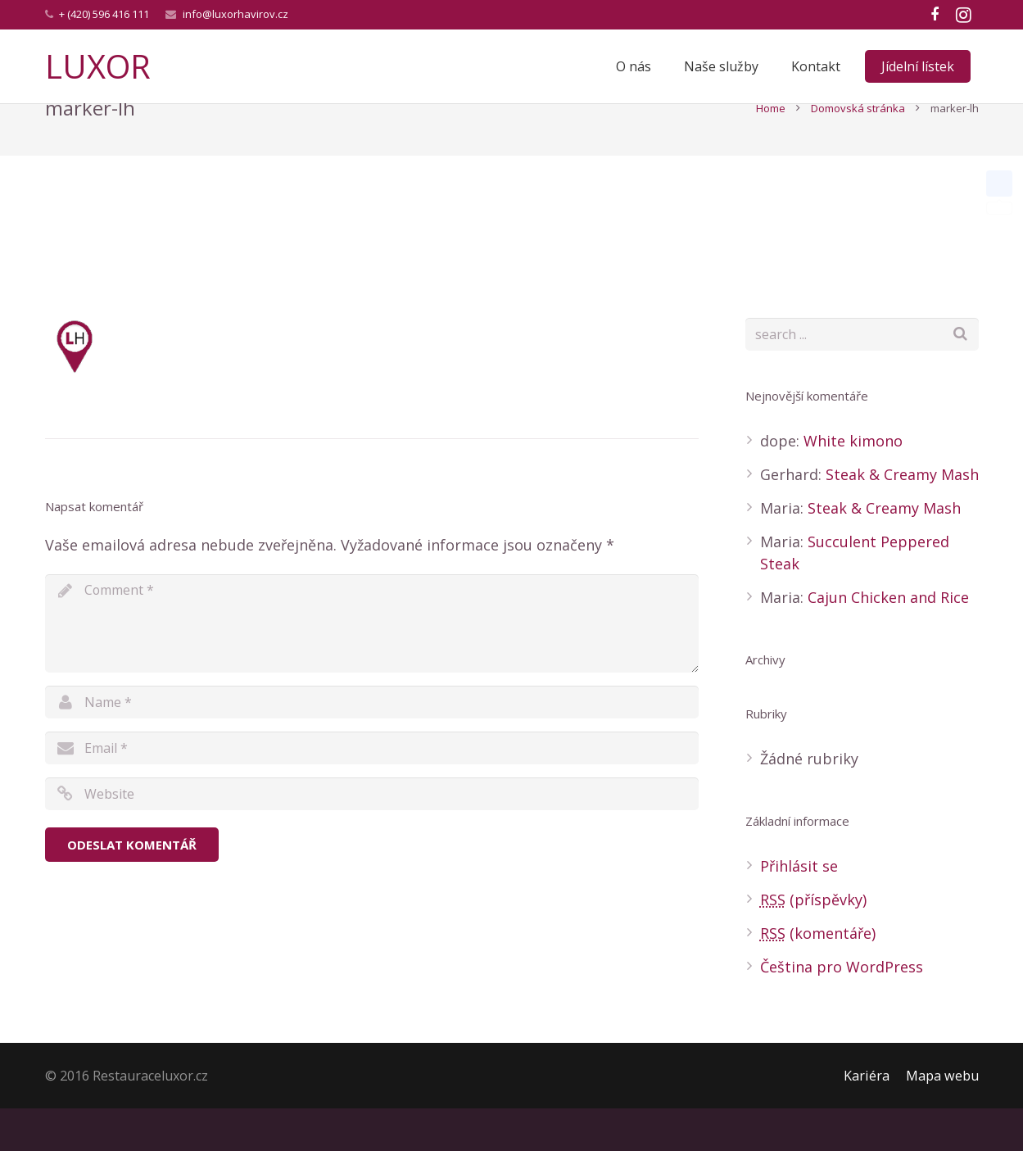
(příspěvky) (813, 942)
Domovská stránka (858, 150)
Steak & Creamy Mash (902, 517)
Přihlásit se (799, 908)
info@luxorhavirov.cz (235, 14)
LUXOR (98, 65)
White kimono (853, 483)
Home (770, 150)
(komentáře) (818, 976)
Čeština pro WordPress (841, 1009)
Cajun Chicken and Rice (888, 640)
